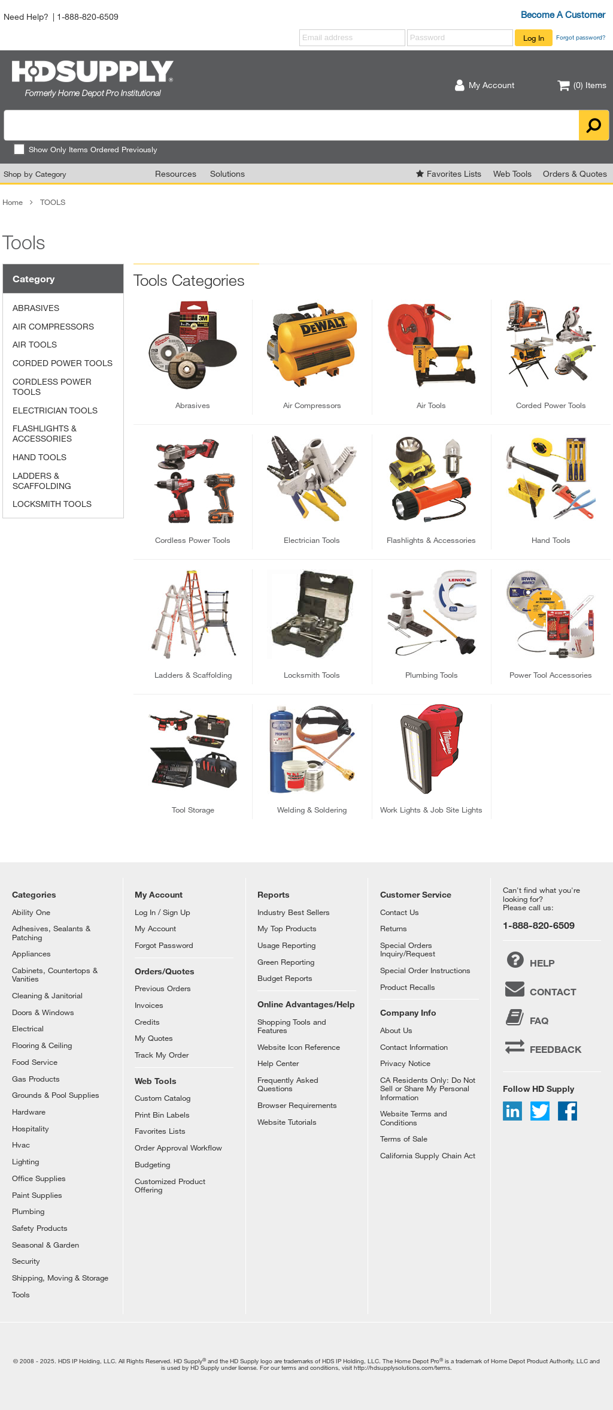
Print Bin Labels (162, 1114)
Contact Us (399, 912)
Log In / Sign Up (162, 912)
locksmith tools (312, 675)
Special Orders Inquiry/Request (407, 949)
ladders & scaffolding (193, 675)
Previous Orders (163, 988)
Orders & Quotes (575, 173)
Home (12, 202)
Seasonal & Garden (45, 1244)
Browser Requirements (297, 1105)
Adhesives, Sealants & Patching (51, 932)
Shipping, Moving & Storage (60, 1277)
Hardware (28, 1111)
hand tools (551, 540)
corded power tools (551, 405)
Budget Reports (284, 978)
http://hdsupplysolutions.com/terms (402, 1367)
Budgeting (152, 1164)
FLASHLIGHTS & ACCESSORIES (45, 433)
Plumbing (28, 1211)
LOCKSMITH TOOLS (52, 504)
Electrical (28, 1028)
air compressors (312, 405)
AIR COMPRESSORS (53, 326)
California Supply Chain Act (427, 1155)
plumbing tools (431, 675)
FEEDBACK (542, 1046)
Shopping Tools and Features (291, 1026)
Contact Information (414, 1047)
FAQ (525, 1017)
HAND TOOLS (39, 457)
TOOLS (52, 202)
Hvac (21, 1144)
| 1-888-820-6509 (86, 16)
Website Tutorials (287, 1122)
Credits (147, 1021)
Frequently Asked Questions (287, 1084)
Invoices (149, 1005)
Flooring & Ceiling (42, 1045)
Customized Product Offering (170, 1185)
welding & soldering (312, 809)
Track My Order (162, 1054)
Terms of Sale (403, 1138)
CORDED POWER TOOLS (63, 363)
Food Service (34, 1062)
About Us (396, 1030)
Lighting (25, 1161)
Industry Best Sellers (293, 912)
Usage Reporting (286, 945)
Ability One (31, 912)
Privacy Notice (405, 1063)
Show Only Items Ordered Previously (85, 149)
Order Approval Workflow (178, 1147)
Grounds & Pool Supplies (55, 1095)
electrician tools (312, 540)
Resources (175, 173)
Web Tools (512, 173)
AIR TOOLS (35, 344)
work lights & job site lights (431, 809)
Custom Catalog (162, 1098)
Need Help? (26, 16)
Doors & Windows (43, 1012)
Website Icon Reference (298, 1047)
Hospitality (30, 1128)
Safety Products (40, 1228)
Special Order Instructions (425, 970)
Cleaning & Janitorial (47, 995)
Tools (21, 1294)
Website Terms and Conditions (413, 1118)
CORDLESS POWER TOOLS (52, 386)
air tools (431, 405)
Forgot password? (581, 37)
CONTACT (539, 988)
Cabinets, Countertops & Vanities (55, 974)
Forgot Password (164, 945)
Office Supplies (39, 1178)
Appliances (31, 953)
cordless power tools (192, 540)
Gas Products (36, 1078)
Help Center (278, 1063)
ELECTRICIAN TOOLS (55, 410)
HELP (529, 960)
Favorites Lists (454, 173)
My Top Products (287, 928)
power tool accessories (550, 675)
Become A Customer (563, 14)
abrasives (192, 405)
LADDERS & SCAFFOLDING (42, 480)
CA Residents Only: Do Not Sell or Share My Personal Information (427, 1088)
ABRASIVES (36, 308)
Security (26, 1261)
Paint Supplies (37, 1195)
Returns (393, 928)
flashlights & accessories (431, 540)
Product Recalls (407, 987)
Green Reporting (285, 962)
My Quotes (154, 1038)
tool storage (193, 809)
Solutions (227, 173)
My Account (155, 928)
